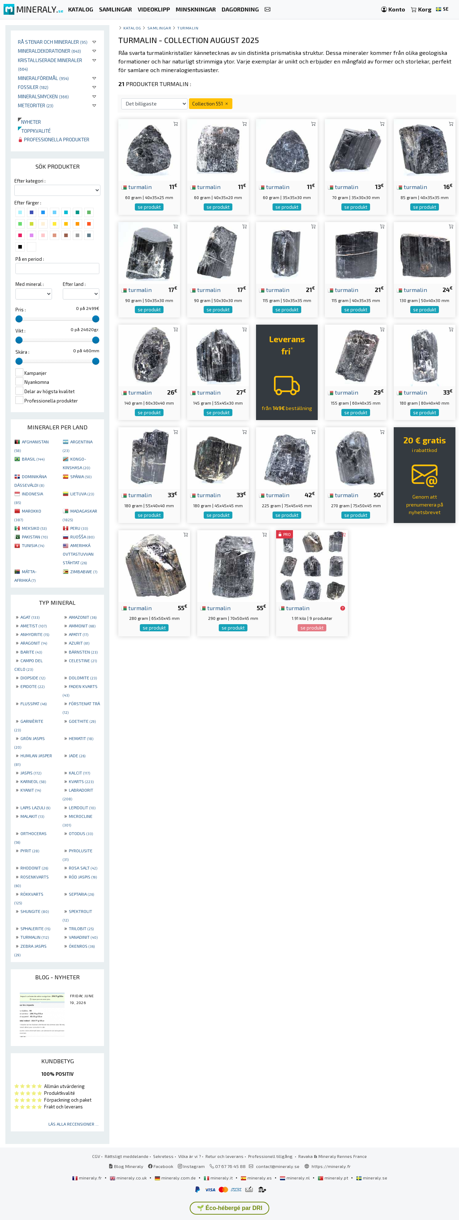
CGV (96, 1156)
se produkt (149, 207)
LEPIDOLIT (82, 807)
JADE (77, 755)
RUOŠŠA (82, 536)
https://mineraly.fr (331, 1166)
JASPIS (30, 772)
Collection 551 (210, 103)
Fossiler (33, 87)
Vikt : (20, 331)
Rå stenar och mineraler (52, 42)
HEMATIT (81, 738)
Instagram (191, 1166)
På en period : (29, 259)
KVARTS (81, 781)
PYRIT (29, 850)
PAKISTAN (35, 536)
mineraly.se (371, 1177)
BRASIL (33, 458)
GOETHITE (82, 721)
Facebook (160, 1166)
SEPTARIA (81, 893)
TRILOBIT (81, 928)
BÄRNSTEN (83, 651)
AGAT (29, 617)
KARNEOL (33, 781)
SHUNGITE (34, 911)
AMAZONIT (82, 617)
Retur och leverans (224, 1156)
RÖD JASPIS (83, 876)
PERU (79, 528)
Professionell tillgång (271, 1156)
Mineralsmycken (43, 96)
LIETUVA (82, 493)
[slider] (19, 318)
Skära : (22, 352)
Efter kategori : (30, 181)
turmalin (136, 186)
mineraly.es (257, 1177)
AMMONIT (82, 625)
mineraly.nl (295, 1177)
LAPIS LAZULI (35, 807)
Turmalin (187, 27)
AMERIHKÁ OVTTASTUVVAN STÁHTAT (78, 554)
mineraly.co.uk (129, 1177)
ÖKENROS (82, 945)
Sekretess (163, 1156)
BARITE (31, 651)
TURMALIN (34, 936)
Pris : (20, 309)
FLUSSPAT (33, 703)
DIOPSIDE (32, 677)
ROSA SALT (83, 867)
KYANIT (30, 789)
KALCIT (79, 772)
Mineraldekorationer (49, 51)
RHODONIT (34, 867)
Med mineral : (29, 284)
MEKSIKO (34, 528)
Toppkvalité (34, 131)
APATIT (78, 634)
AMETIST (33, 625)
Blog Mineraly (126, 1166)
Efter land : (74, 284)
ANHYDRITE (34, 634)
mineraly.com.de (176, 1177)
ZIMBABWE (83, 571)
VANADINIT (83, 936)
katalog (132, 27)
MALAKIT (32, 816)
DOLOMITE (83, 677)
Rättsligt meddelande (126, 1156)
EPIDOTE (32, 686)
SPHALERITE (35, 928)
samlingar (159, 27)
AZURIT (79, 642)
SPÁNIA (80, 476)
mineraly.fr (87, 1177)
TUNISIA (33, 545)
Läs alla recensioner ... (73, 1123)
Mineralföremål (43, 78)
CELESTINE (83, 660)
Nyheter (29, 122)
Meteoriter (35, 105)
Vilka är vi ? (189, 1156)
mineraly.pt (333, 1177)
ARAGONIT (33, 642)
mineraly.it (219, 1177)
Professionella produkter (53, 139)
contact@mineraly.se (277, 1166)
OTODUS (81, 833)
